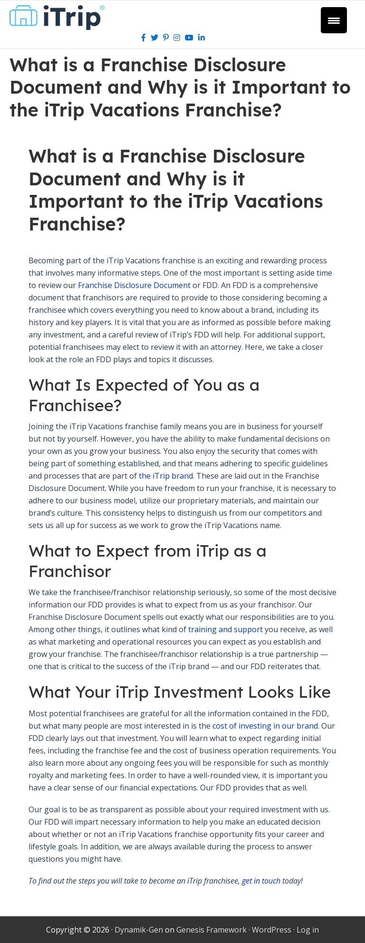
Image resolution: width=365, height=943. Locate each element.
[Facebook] (143, 37)
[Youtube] (189, 37)
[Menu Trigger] (334, 20)
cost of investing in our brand (265, 726)
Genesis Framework (211, 929)
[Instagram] (177, 37)
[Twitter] (154, 37)
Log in (308, 929)
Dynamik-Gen (139, 929)
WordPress (271, 929)
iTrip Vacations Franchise (61, 17)
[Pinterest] (166, 37)
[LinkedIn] (201, 37)
